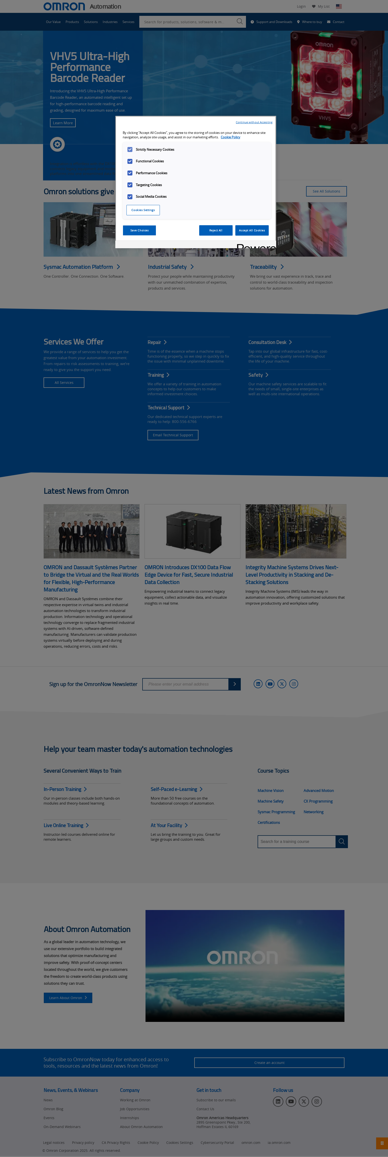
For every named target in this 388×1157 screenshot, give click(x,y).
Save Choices (139, 230)
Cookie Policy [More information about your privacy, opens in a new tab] (230, 137)
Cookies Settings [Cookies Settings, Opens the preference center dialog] (143, 210)
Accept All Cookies (252, 230)
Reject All (215, 230)
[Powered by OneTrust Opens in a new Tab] (255, 245)
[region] (195, 182)
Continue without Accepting (254, 122)
